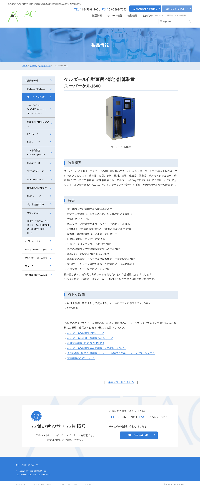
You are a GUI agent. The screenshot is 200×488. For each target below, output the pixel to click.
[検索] (172, 21)
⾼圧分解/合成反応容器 (36, 257)
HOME (25, 66)
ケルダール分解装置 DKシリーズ (85, 333)
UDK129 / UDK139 (36, 88)
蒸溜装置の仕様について (38, 123)
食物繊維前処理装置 (37, 187)
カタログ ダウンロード (177, 8)
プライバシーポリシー (68, 484)
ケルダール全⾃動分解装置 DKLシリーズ (90, 338)
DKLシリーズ (33, 142)
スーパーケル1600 (36, 97)
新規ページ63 (21, 484)
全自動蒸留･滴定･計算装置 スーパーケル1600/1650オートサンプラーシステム (111, 353)
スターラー (30, 266)
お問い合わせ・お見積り (145, 8)
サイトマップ (88, 484)
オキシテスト (33, 212)
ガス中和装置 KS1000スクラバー (36, 152)
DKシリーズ (33, 133)
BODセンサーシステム (36, 249)
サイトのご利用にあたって (42, 484)
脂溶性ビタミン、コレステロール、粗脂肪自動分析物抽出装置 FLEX (38, 226)
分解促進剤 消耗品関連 (36, 274)
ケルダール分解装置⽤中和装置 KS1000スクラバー (96, 348)
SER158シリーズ (35, 179)
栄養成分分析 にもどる (121, 382)
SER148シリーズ (35, 171)
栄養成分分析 (44, 66)
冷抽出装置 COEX (35, 204)
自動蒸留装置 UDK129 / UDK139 (85, 343)
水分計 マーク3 (32, 241)
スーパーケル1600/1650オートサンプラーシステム (38, 109)
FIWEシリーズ (34, 196)
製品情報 (33, 66)
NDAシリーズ (33, 162)
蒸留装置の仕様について (81, 358)
